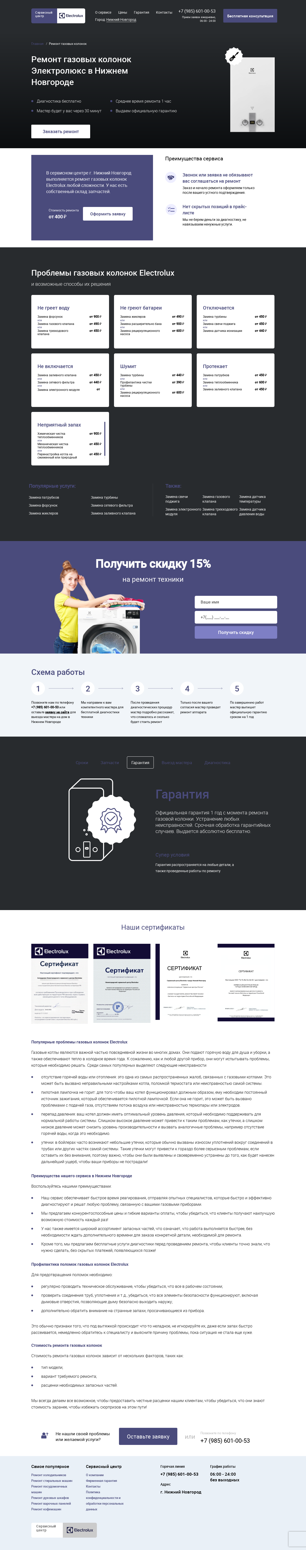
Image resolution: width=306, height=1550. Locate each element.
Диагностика (217, 762)
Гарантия (141, 12)
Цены (122, 12)
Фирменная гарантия (101, 1480)
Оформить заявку (107, 214)
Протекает (215, 366)
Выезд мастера (177, 762)
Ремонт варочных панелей (51, 1503)
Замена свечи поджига (176, 499)
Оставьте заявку (148, 1436)
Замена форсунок (43, 505)
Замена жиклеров (43, 513)
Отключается (218, 308)
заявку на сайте (57, 712)
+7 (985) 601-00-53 (197, 11)
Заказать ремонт (61, 131)
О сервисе (103, 12)
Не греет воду (54, 308)
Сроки (82, 762)
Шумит (128, 366)
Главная (37, 43)
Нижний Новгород (121, 19)
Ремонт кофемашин (46, 1509)
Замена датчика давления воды (252, 511)
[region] (71, 323)
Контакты (164, 12)
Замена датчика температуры (252, 499)
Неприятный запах (59, 425)
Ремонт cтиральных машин (51, 1480)
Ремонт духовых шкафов (50, 1497)
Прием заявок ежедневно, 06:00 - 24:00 (199, 19)
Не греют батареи (141, 308)
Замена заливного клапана (113, 513)
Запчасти (110, 762)
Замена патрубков (44, 497)
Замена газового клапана (216, 499)
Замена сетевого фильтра (112, 505)
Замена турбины (104, 497)
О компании (95, 1475)
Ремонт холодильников (48, 1475)
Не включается (55, 366)
